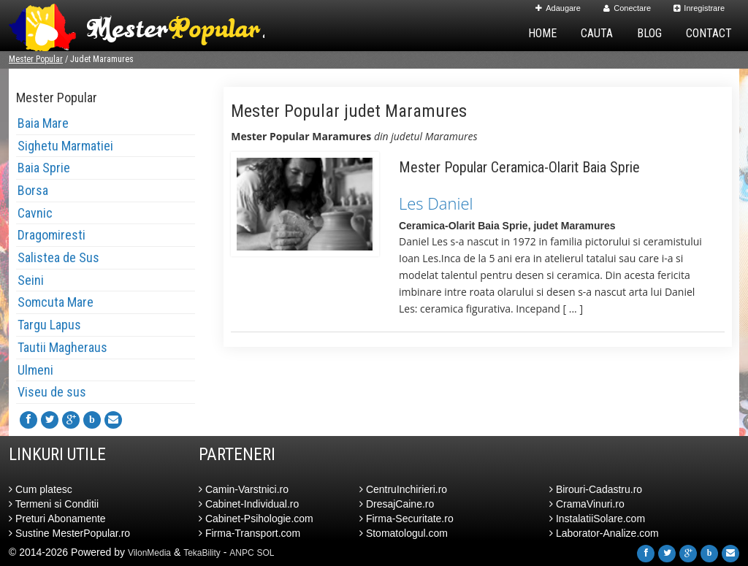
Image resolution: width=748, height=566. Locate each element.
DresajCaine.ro (396, 504)
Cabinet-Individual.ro (249, 504)
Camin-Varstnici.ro (244, 489)
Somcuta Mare (56, 302)
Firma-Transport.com (249, 533)
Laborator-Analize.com (604, 533)
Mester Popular (36, 59)
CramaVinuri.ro (587, 504)
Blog (649, 33)
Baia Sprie (44, 167)
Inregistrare (699, 8)
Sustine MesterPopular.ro (69, 533)
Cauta (597, 33)
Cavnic (35, 213)
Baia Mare (43, 123)
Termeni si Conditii (54, 504)
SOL (266, 553)
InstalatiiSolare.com (597, 518)
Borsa (33, 190)
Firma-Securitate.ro (406, 518)
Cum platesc (40, 489)
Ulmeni (35, 370)
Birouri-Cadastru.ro (595, 489)
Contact (709, 33)
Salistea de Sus (58, 257)
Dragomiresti (51, 234)
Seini (31, 280)
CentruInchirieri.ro (403, 489)
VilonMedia (149, 553)
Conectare (627, 8)
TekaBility (202, 553)
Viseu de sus (52, 391)
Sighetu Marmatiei (65, 145)
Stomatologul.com (403, 533)
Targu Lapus (49, 324)
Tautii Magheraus (62, 347)
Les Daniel (436, 203)
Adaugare (558, 8)
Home (542, 33)
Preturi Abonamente (57, 518)
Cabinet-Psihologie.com (256, 518)
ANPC (241, 553)
